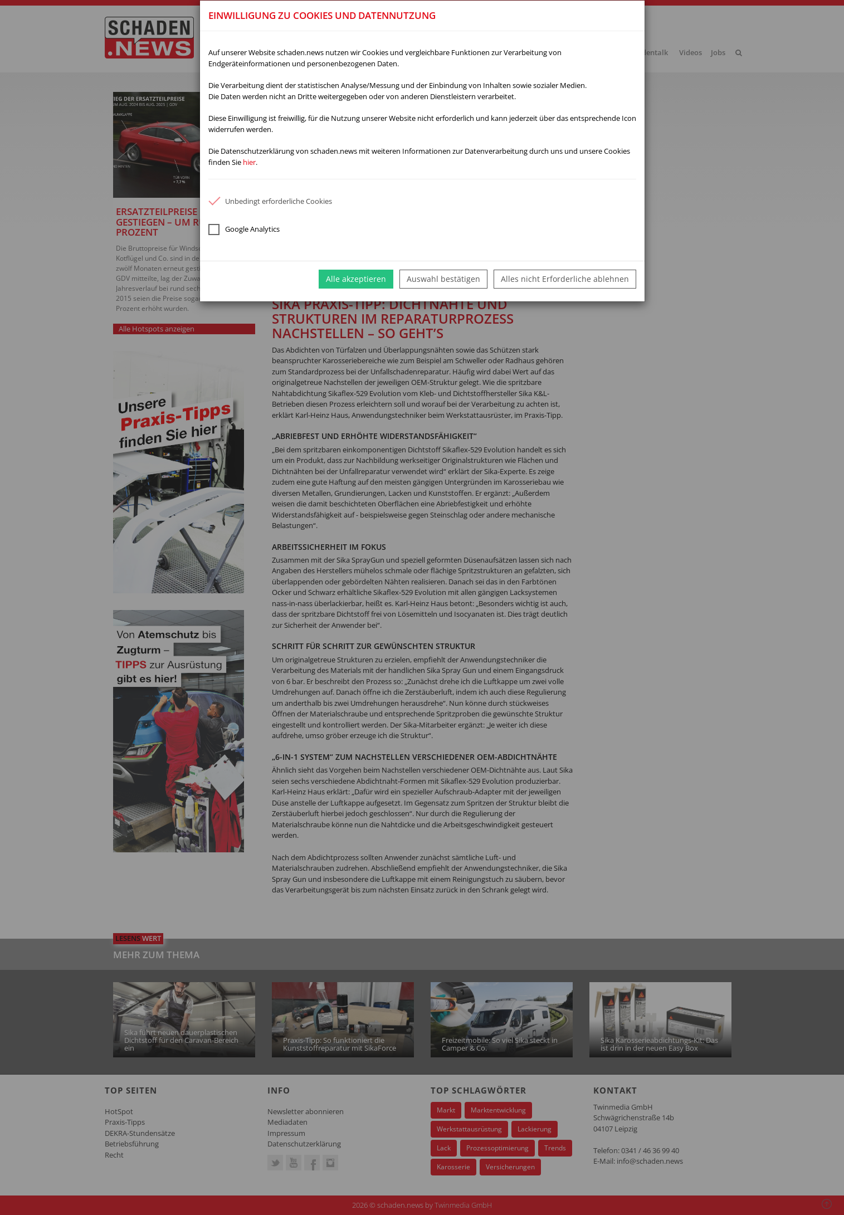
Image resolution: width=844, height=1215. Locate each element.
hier (249, 162)
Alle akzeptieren (356, 279)
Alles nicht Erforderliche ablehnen (565, 279)
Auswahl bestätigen (443, 279)
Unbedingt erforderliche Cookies (270, 201)
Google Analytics (244, 229)
